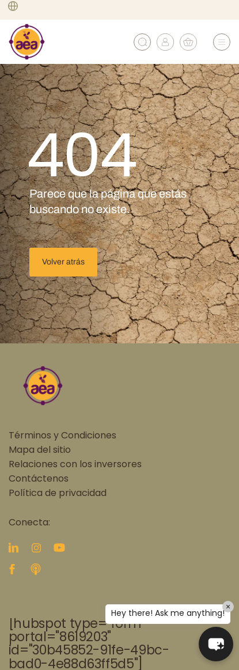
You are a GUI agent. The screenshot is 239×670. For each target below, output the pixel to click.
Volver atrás (63, 262)
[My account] (165, 47)
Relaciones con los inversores (75, 464)
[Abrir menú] (221, 42)
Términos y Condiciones (62, 436)
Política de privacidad (58, 493)
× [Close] (228, 606)
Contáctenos (39, 479)
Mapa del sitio (40, 450)
